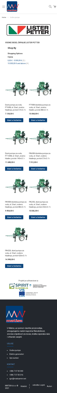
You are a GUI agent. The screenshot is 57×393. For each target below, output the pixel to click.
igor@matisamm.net (17, 379)
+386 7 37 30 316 (16, 375)
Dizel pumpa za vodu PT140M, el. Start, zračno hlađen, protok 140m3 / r (15, 155)
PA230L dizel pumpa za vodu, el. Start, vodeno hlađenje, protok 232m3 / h (40, 204)
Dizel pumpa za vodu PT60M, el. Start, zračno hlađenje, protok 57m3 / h (15, 107)
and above (18, 63)
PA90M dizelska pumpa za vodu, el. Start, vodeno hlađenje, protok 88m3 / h (15, 204)
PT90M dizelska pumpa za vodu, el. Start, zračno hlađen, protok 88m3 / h (39, 107)
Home (4, 17)
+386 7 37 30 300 (16, 371)
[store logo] (12, 7)
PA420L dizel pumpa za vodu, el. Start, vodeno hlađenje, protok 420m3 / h (16, 253)
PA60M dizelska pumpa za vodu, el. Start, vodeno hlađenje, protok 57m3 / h (39, 155)
